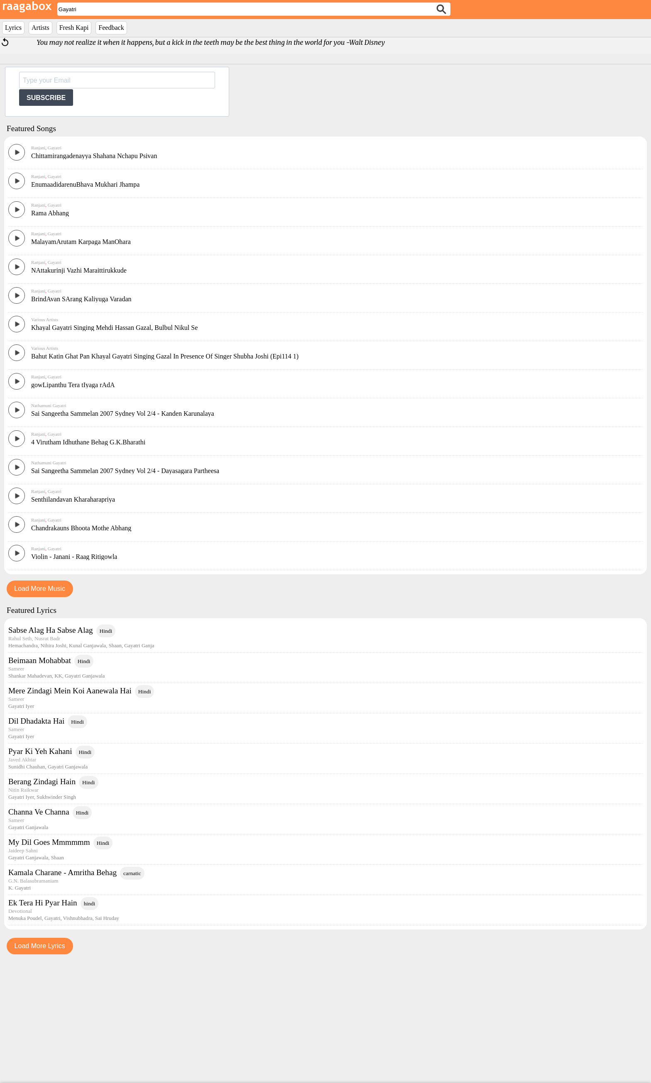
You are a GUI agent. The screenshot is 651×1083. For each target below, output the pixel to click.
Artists (40, 27)
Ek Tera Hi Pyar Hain (42, 1023)
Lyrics (13, 27)
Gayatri (53, 147)
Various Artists (44, 439)
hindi (89, 1024)
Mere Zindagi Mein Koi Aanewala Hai (70, 811)
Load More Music (39, 708)
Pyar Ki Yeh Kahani (40, 871)
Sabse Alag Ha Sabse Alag (50, 750)
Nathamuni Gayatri (48, 525)
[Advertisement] (325, 259)
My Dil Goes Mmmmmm (49, 962)
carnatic (132, 993)
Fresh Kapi (74, 27)
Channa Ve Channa (38, 932)
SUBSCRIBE (46, 97)
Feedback (111, 27)
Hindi (106, 751)
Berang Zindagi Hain (42, 902)
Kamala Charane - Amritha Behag (62, 992)
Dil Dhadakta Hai (36, 841)
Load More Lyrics (40, 1066)
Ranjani (38, 147)
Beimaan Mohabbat (39, 780)
